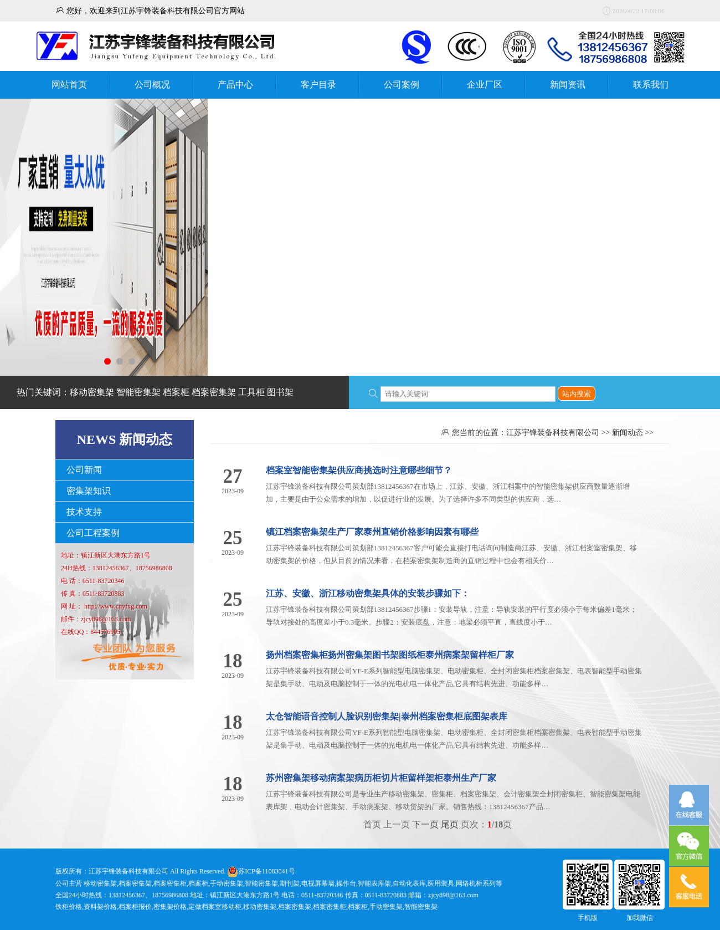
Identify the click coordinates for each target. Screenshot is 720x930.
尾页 (450, 824)
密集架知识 (88, 490)
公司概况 (152, 84)
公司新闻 (84, 469)
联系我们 (650, 84)
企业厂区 (484, 84)
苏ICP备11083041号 (266, 871)
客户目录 (318, 84)
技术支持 (84, 512)
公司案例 (401, 84)
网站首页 (69, 84)
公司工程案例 (93, 533)
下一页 (425, 824)
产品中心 (235, 84)
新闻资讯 (567, 84)
